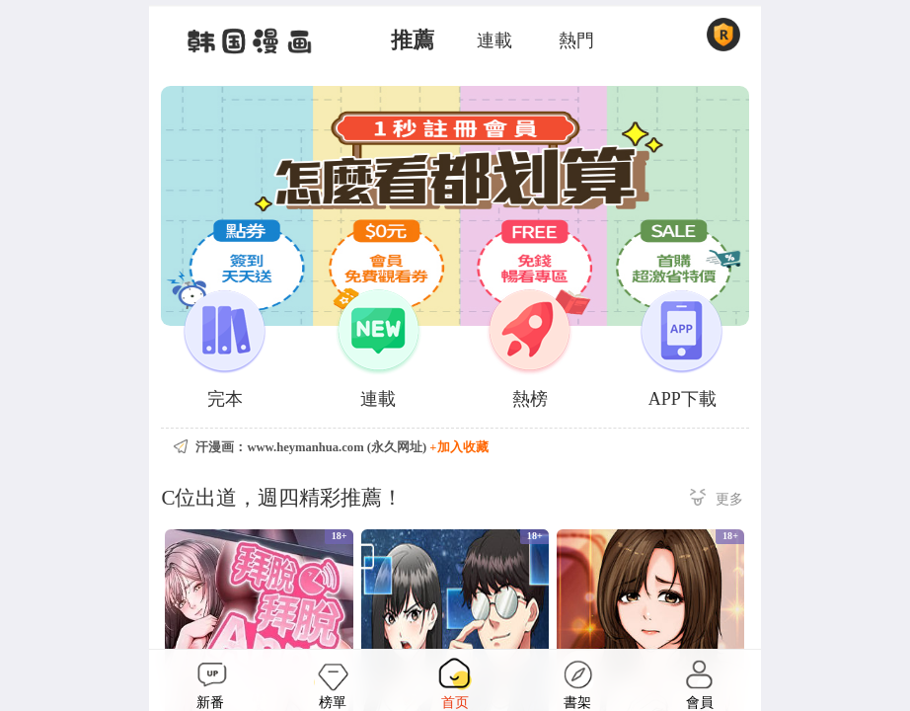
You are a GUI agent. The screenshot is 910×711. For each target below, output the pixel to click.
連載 (494, 40)
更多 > (716, 500)
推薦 (412, 40)
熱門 (576, 40)
